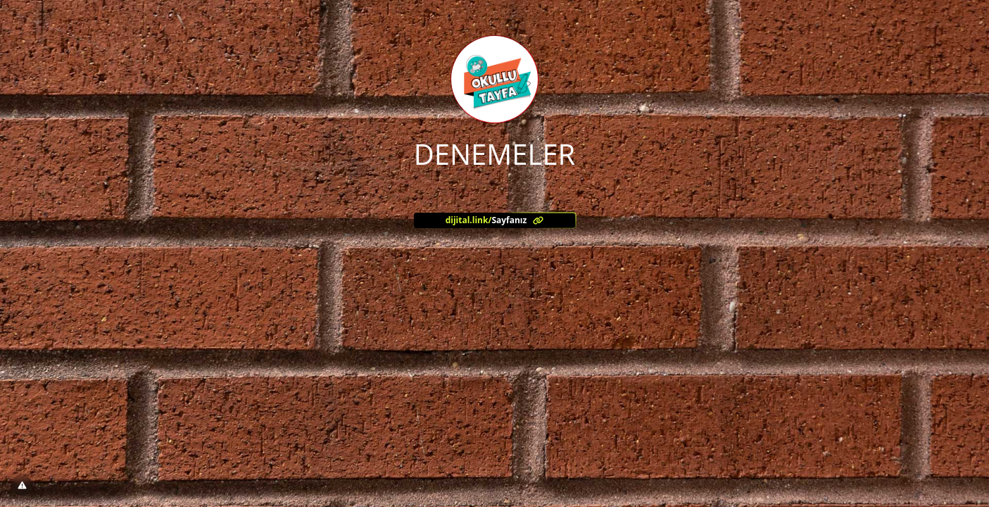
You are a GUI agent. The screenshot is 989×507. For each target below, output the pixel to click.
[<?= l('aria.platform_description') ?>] (495, 220)
